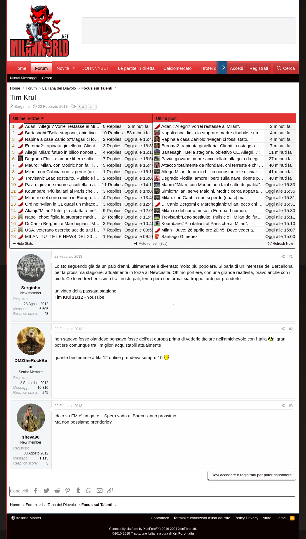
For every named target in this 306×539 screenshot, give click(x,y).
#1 (291, 256)
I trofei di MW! (214, 68)
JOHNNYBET (95, 68)
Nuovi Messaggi (23, 78)
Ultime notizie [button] (26, 118)
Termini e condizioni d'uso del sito (201, 518)
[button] (74, 68)
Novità (63, 68)
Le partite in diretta (136, 68)
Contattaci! (160, 518)
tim (92, 107)
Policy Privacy (246, 518)
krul (82, 107)
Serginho (22, 106)
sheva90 (30, 436)
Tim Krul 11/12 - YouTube (79, 297)
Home (20, 68)
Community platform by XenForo (153, 528)
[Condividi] (283, 256)
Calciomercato (177, 68)
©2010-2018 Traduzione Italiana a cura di (153, 533)
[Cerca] (285, 68)
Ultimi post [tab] (166, 118)
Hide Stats (23, 244)
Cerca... (49, 78)
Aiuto (267, 518)
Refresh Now (280, 244)
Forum (41, 68)
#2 (291, 329)
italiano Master (26, 518)
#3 (291, 406)
